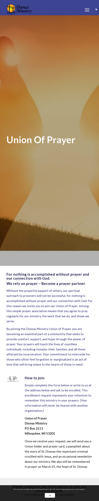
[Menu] (85, 9)
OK (50, 495)
